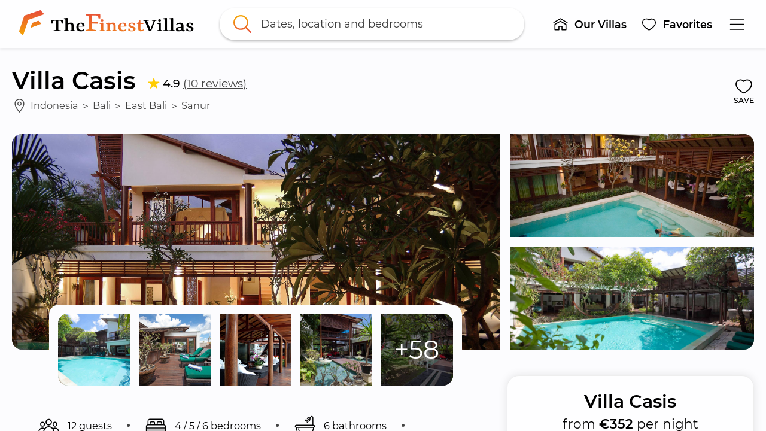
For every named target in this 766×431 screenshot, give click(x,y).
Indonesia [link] (54, 105)
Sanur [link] (196, 105)
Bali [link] (102, 105)
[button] (589, 24)
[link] (109, 24)
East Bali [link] (146, 105)
